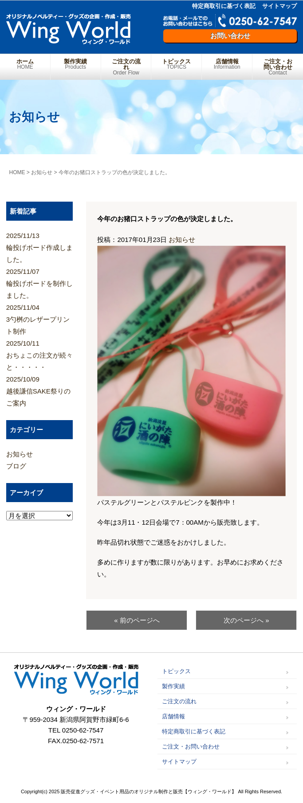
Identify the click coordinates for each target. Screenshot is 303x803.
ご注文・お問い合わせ (277, 67)
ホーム (25, 64)
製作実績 (75, 64)
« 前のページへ (137, 620)
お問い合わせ (230, 35)
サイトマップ (279, 6)
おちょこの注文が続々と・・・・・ (39, 354)
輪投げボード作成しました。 (39, 246)
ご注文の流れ (126, 67)
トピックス (176, 64)
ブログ (16, 466)
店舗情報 (227, 64)
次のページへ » (246, 620)
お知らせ (182, 239)
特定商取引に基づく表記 (224, 6)
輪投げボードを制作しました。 (39, 282)
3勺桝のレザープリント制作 (39, 318)
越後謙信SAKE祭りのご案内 (39, 390)
